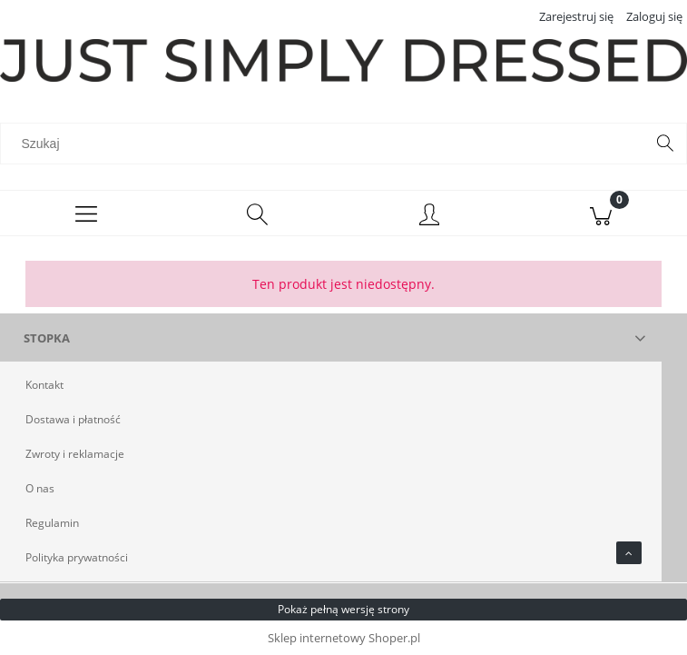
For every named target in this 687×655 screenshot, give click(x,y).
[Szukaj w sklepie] (326, 144)
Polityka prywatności (76, 557)
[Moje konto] (430, 216)
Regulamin (52, 523)
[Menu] (86, 213)
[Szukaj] (665, 143)
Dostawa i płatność (73, 419)
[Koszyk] (601, 213)
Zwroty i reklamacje (74, 453)
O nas (39, 488)
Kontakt (44, 384)
